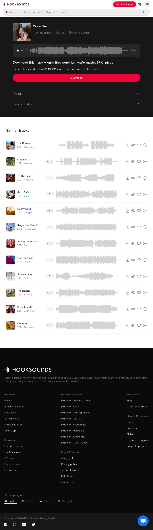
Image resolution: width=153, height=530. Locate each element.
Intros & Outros (13, 424)
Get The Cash (25, 257)
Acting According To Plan (29, 241)
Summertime (24, 274)
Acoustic (28, 163)
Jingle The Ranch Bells (29, 225)
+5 (50, 161)
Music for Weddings (72, 430)
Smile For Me (24, 307)
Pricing (8, 400)
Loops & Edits (76, 104)
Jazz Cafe (23, 192)
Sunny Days (24, 208)
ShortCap (10, 430)
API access (10, 458)
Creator (131, 421)
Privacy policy (69, 464)
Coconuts (23, 323)
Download (76, 77)
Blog (129, 400)
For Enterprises (13, 445)
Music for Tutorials (71, 418)
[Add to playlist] (145, 145)
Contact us (67, 482)
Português (66, 501)
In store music (12, 470)
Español (28, 501)
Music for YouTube (137, 406)
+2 (50, 227)
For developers (12, 464)
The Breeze (23, 143)
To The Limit (24, 175)
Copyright (67, 458)
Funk (26, 245)
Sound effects (12, 418)
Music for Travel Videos (74, 442)
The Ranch (23, 290)
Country (28, 294)
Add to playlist (79, 32)
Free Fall (22, 159)
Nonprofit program (137, 445)
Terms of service (70, 470)
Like (60, 32)
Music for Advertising (73, 436)
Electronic (29, 147)
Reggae (28, 212)
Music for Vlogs (70, 406)
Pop (26, 278)
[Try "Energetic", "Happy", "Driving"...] (80, 12)
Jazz (26, 196)
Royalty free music (14, 406)
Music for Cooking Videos (75, 400)
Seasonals (30, 228)
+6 (50, 325)
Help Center (68, 476)
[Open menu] (147, 4)
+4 (50, 177)
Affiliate (131, 433)
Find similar (43, 32)
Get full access (125, 4)
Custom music (12, 452)
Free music (10, 412)
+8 (50, 194)
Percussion (29, 327)
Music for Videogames (73, 424)
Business (132, 427)
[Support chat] (143, 520)
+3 (50, 210)
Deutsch (46, 501)
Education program (138, 439)
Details (76, 93)
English (10, 500)
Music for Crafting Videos (75, 412)
